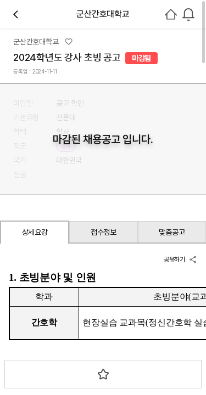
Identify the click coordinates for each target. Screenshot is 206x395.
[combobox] (188, 14)
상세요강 (35, 232)
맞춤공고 (172, 232)
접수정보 (103, 232)
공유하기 (180, 259)
